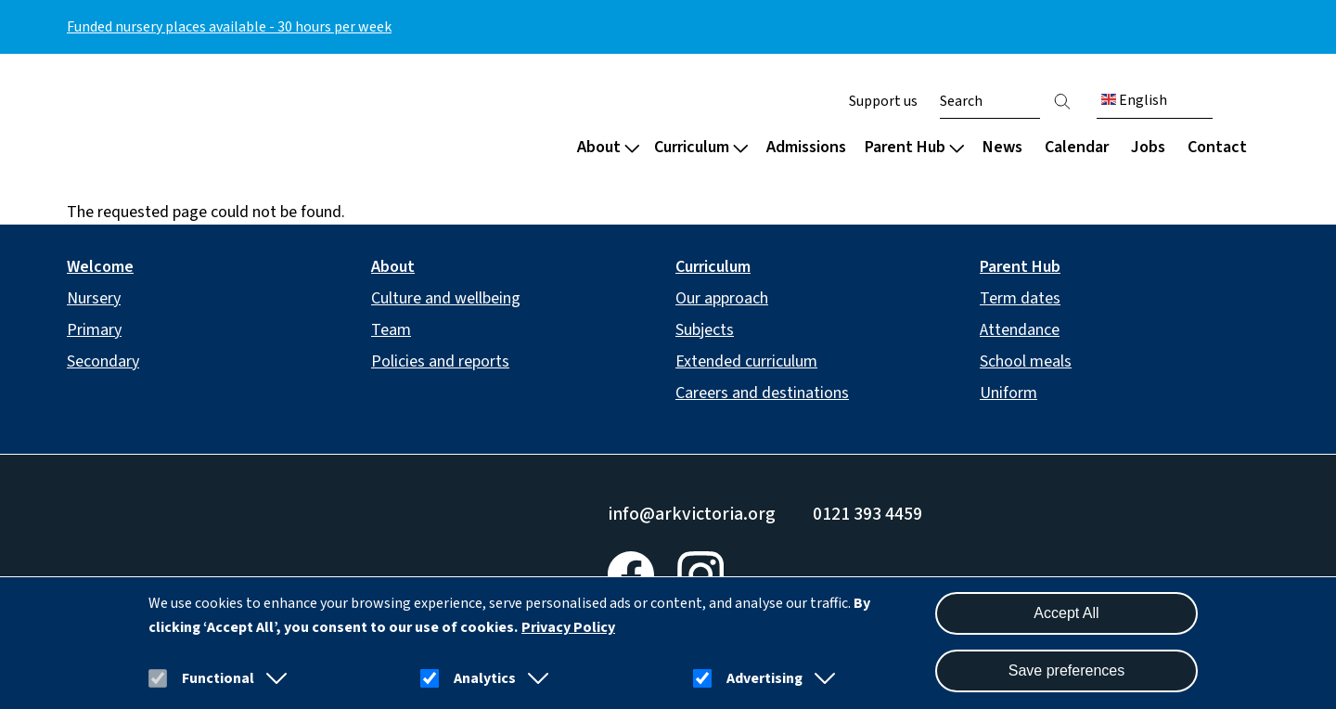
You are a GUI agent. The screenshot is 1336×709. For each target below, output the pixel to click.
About (608, 147)
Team (391, 330)
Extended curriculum (746, 361)
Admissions (806, 147)
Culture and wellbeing (445, 298)
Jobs (1148, 147)
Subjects (704, 330)
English (1134, 100)
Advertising (764, 678)
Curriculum (701, 147)
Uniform (1008, 393)
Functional (218, 678)
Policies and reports (440, 361)
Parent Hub (914, 147)
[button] (272, 678)
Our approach (721, 298)
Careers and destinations (762, 393)
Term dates (1020, 298)
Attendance (1020, 330)
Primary (94, 330)
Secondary (103, 361)
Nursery (94, 298)
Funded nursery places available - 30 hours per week (229, 27)
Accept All (1066, 613)
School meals (1026, 361)
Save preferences (1066, 670)
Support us (883, 101)
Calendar (1077, 147)
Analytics (485, 678)
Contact (1217, 147)
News (1002, 147)
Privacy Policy (568, 627)
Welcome (100, 266)
